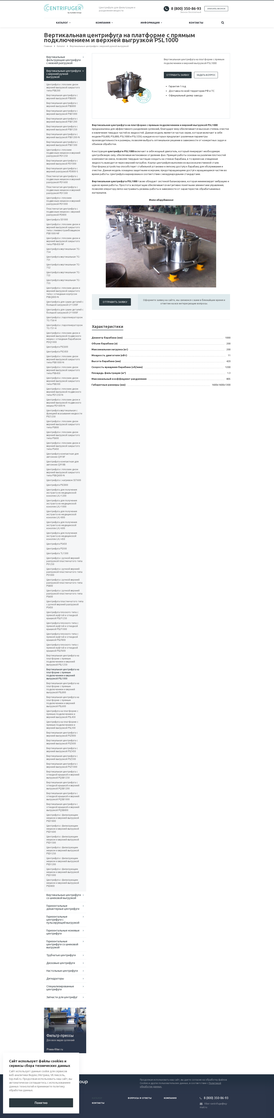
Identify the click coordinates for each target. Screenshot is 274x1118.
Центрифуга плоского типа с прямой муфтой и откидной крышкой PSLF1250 (62, 615)
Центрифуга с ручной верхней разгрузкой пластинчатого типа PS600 (64, 593)
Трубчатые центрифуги (61, 955)
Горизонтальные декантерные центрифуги (62, 907)
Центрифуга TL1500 (57, 553)
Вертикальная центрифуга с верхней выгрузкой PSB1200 (62, 120)
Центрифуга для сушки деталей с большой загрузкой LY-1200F (64, 303)
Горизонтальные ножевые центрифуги (63, 932)
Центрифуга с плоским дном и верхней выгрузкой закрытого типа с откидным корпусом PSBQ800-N (63, 292)
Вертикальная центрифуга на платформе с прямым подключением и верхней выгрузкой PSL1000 (62, 674)
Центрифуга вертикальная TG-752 (63, 266)
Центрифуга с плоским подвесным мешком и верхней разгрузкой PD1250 (63, 153)
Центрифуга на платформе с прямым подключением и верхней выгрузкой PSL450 (62, 714)
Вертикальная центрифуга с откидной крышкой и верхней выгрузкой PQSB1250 (62, 774)
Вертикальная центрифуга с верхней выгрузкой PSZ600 (62, 742)
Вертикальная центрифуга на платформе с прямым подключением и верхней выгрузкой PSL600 (62, 701)
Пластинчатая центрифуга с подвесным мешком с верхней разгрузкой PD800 (63, 211)
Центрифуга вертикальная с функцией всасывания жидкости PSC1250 (64, 413)
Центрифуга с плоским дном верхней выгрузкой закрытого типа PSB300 (63, 381)
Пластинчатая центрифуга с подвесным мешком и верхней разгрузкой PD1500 (63, 190)
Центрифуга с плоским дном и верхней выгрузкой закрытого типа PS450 (63, 446)
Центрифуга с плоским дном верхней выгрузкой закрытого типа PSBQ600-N (63, 472)
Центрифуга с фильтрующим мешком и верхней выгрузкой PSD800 (62, 883)
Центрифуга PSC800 (57, 485)
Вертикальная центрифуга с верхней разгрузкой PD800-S (62, 170)
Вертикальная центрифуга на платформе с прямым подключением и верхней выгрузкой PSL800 (62, 688)
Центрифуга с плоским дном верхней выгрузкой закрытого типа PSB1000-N (63, 359)
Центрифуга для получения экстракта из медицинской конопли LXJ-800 (61, 514)
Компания (104, 22)
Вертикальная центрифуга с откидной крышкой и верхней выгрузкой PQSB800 (62, 807)
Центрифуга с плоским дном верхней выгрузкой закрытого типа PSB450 (63, 370)
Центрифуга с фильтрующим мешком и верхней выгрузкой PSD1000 (62, 872)
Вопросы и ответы (140, 1098)
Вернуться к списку (56, 1062)
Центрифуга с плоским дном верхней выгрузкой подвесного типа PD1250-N (63, 392)
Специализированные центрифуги (60, 988)
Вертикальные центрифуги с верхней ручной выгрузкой (63, 73)
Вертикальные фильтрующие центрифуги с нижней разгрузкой (63, 60)
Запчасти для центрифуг (62, 997)
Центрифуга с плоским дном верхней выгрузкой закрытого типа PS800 (63, 424)
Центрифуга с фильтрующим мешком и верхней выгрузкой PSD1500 (62, 839)
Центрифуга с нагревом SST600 (63, 480)
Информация (151, 22)
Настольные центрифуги (62, 970)
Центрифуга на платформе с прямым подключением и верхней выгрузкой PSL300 (62, 725)
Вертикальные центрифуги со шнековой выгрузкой (63, 896)
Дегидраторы (55, 978)
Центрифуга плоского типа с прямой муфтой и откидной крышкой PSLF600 (62, 647)
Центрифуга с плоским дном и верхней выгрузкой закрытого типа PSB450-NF (63, 241)
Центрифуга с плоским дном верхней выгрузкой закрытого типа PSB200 (63, 87)
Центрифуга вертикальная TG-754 (63, 250)
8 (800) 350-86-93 (186, 8)
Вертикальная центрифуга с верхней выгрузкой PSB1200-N (63, 135)
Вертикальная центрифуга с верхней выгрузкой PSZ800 (62, 734)
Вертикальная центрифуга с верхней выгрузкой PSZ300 (62, 757)
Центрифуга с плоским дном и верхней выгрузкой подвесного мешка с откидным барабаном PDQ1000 (63, 337)
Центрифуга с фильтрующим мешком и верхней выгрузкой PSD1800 (62, 818)
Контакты (196, 22)
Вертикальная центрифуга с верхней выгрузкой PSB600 (62, 97)
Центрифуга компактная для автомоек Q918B (62, 463)
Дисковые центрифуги (60, 963)
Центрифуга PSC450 (57, 351)
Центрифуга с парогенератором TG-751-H (64, 326)
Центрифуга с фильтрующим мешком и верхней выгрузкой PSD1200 (62, 861)
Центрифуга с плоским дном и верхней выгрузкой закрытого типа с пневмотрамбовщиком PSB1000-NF (63, 229)
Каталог (63, 22)
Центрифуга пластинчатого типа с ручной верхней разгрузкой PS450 (64, 604)
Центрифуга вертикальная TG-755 (63, 281)
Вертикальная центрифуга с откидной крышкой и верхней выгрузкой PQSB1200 (62, 785)
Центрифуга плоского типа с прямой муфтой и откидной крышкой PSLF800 (62, 637)
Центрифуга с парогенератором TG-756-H (64, 319)
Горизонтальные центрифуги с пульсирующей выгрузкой (62, 919)
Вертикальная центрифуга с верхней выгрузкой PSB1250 (62, 128)
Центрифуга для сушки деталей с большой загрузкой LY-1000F (64, 311)
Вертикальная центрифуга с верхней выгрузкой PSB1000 (62, 112)
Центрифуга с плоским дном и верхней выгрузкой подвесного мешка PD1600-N (63, 402)
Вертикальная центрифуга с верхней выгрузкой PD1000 (62, 162)
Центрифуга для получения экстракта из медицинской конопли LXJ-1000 (61, 503)
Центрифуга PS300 (56, 548)
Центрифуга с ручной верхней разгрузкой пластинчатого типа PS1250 (64, 561)
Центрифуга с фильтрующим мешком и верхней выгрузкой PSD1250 (62, 850)
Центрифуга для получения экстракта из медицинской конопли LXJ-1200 (61, 492)
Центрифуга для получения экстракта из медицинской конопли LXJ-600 (61, 525)
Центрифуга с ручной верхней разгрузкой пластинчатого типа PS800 (64, 582)
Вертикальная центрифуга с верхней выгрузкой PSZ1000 (62, 765)
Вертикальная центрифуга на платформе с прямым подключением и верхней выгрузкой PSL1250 (62, 660)
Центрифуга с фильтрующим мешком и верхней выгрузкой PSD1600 (62, 828)
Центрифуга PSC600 (57, 347)
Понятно (41, 1103)
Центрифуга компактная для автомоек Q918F (62, 455)
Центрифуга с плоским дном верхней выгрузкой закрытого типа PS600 (63, 435)
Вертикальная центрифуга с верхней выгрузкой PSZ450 (62, 749)
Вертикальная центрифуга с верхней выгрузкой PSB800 (62, 104)
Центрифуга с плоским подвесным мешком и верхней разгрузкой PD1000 (63, 201)
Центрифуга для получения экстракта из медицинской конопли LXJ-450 (61, 536)
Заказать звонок (216, 9)
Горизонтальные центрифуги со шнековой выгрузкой (62, 944)
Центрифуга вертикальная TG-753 (63, 274)
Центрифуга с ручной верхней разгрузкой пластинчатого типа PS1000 (64, 572)
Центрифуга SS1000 (57, 219)
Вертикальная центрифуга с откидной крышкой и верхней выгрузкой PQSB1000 (62, 796)
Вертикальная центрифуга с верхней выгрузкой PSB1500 (62, 143)
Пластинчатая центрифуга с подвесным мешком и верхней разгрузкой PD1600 (63, 179)
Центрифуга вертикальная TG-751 (63, 258)
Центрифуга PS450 (56, 544)
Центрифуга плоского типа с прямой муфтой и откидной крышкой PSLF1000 (62, 626)
